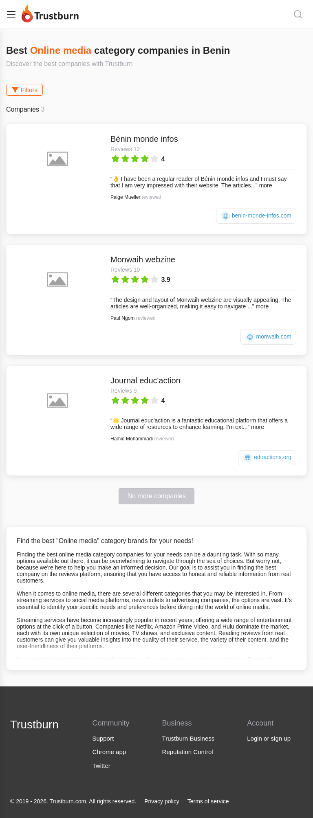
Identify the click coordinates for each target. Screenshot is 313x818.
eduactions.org (267, 457)
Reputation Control (187, 751)
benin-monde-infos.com (256, 216)
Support (103, 738)
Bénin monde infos (144, 138)
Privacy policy (161, 801)
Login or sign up (269, 738)
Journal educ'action (145, 380)
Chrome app (109, 751)
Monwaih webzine (142, 259)
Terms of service (208, 801)
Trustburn (34, 724)
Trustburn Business (188, 738)
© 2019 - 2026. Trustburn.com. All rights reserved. (73, 801)
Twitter (101, 765)
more (265, 185)
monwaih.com (268, 337)
